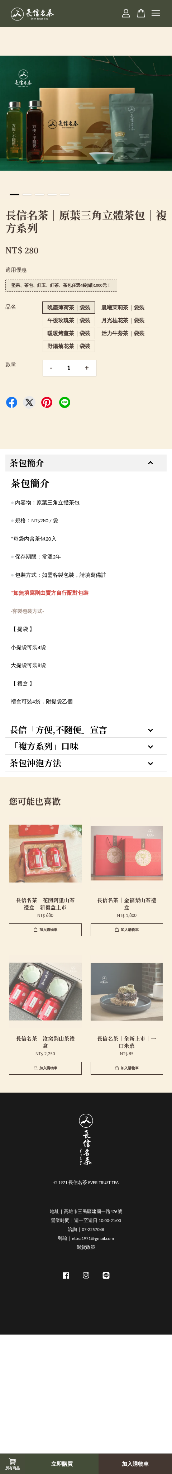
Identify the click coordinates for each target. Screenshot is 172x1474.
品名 (10, 307)
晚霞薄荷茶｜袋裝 (68, 307)
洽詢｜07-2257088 (86, 1229)
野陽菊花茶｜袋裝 (68, 346)
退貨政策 (86, 1247)
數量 (10, 364)
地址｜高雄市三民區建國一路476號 (86, 1211)
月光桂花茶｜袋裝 (122, 320)
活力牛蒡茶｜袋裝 (122, 333)
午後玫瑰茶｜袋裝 (68, 320)
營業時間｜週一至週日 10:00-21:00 (86, 1220)
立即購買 (62, 1464)
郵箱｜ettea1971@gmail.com (86, 1238)
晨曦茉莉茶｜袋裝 (122, 307)
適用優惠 (16, 270)
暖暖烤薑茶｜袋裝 (68, 333)
